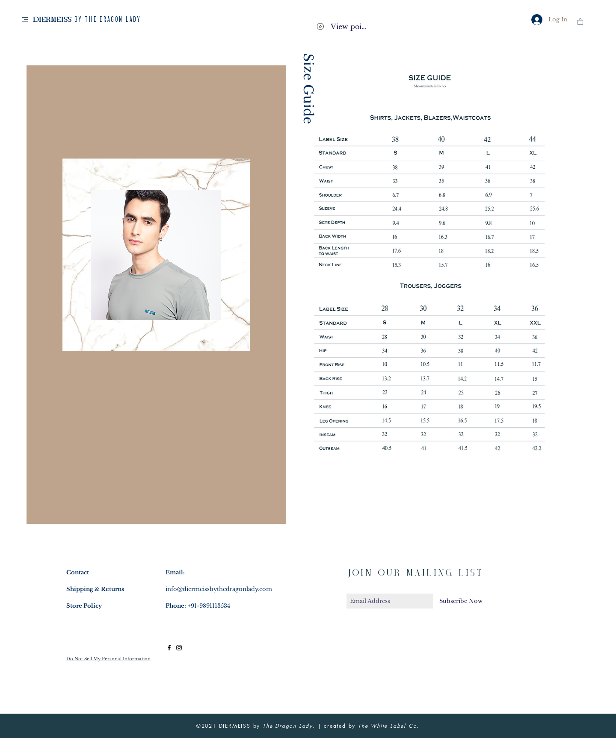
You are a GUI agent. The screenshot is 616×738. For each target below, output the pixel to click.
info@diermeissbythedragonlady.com (219, 589)
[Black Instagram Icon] (179, 647)
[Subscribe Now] (461, 601)
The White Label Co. (388, 725)
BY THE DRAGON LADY (107, 19)
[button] (25, 19)
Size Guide (308, 88)
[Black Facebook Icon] (169, 647)
